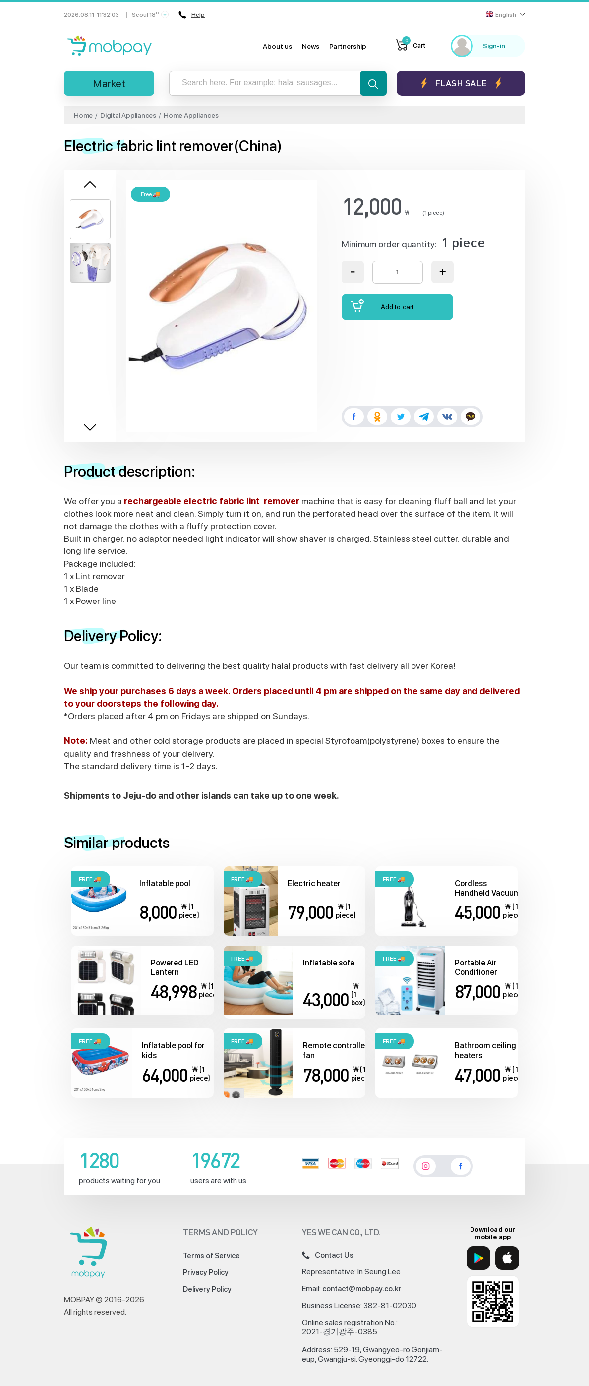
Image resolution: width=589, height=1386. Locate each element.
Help (191, 15)
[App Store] (507, 1258)
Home (83, 115)
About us (277, 46)
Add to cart (382, 305)
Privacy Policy (206, 1272)
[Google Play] (478, 1258)
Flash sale (460, 83)
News (310, 46)
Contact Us (327, 1255)
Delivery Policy (207, 1289)
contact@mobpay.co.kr (362, 1288)
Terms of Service (211, 1255)
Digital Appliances (128, 115)
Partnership (347, 46)
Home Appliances (191, 115)
